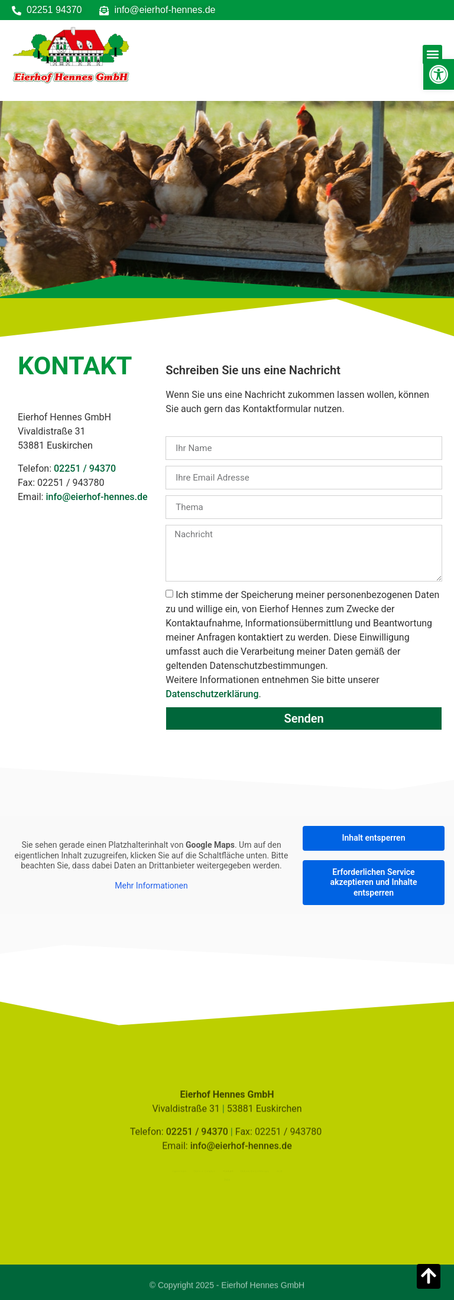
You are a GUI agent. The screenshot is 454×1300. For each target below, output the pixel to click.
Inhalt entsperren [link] (374, 837)
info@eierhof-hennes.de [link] (96, 496)
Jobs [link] (227, 1180)
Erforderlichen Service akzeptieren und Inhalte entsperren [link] (373, 882)
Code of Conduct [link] (201, 1170)
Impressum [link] (171, 1170)
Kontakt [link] (228, 1170)
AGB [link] (287, 1170)
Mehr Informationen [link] (151, 885)
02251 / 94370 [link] (85, 468)
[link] (438, 74)
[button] (432, 54)
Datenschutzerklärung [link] (212, 694)
